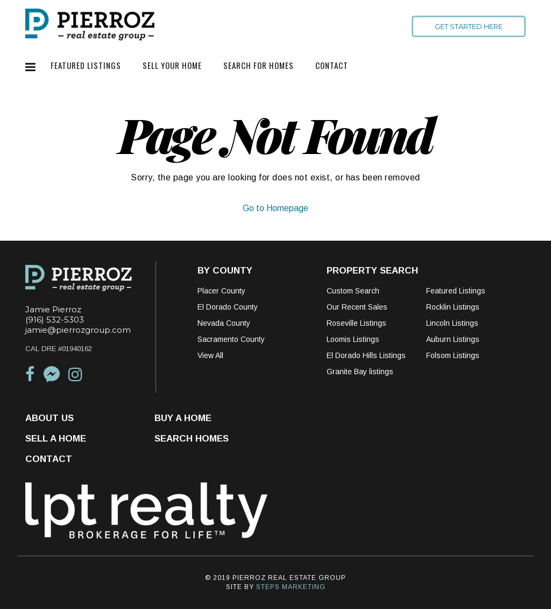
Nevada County (223, 323)
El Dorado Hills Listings (366, 355)
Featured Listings (86, 65)
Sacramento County (231, 339)
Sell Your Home (172, 65)
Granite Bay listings (360, 371)
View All (210, 355)
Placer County (221, 290)
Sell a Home (55, 438)
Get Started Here (469, 26)
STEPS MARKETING (291, 587)
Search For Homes (258, 65)
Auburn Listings (452, 339)
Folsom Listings (452, 355)
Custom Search (353, 290)
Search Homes (191, 438)
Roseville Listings (356, 323)
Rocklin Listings (452, 307)
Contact (331, 65)
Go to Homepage (275, 208)
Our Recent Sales (357, 307)
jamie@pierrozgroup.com (78, 330)
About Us (49, 418)
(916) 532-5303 (54, 319)
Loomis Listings (353, 339)
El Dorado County (227, 307)
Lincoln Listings (452, 323)
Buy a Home (182, 418)
